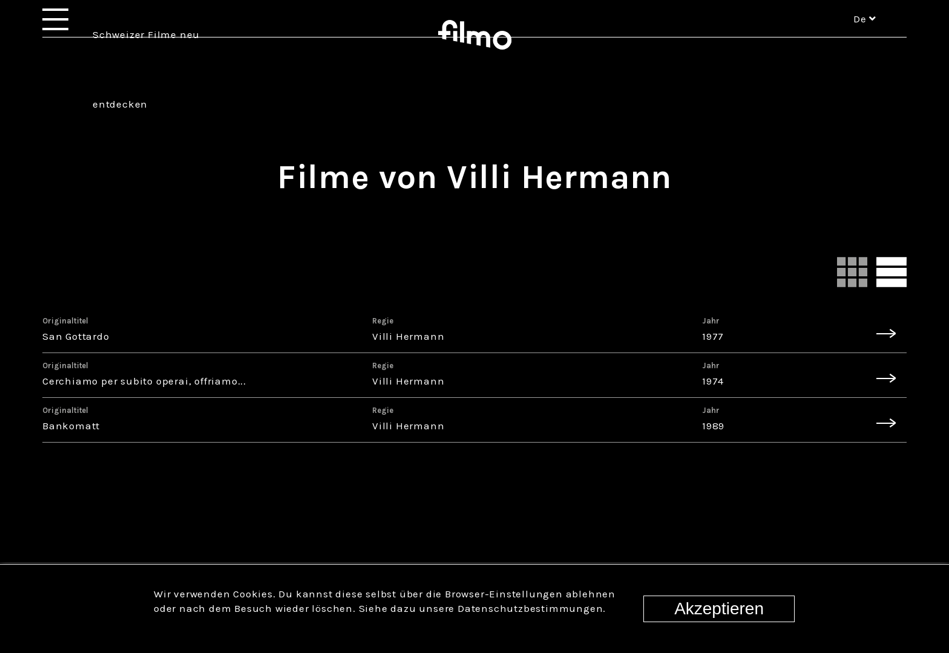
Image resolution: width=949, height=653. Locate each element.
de (864, 35)
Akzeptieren (719, 608)
